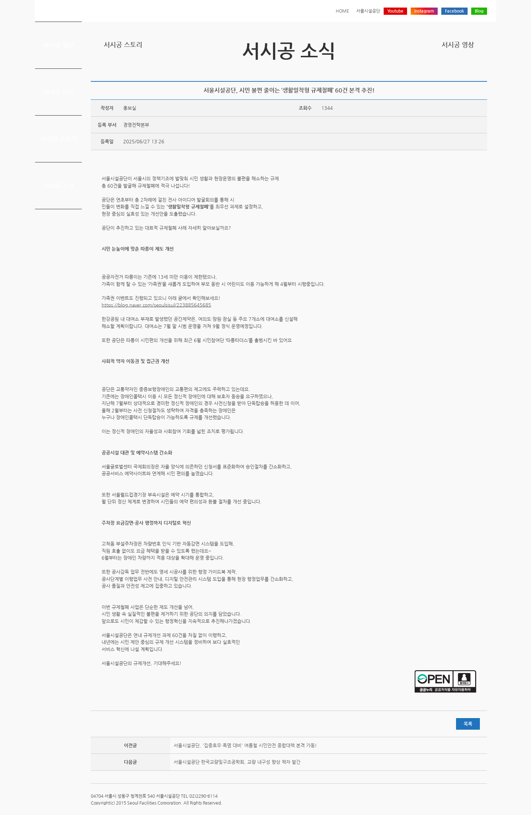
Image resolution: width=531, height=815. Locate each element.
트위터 (449, 69)
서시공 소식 (58, 185)
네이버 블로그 (471, 69)
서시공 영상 (58, 45)
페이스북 (460, 69)
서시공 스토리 (58, 138)
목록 (468, 723)
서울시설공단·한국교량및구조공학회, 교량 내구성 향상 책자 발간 (237, 762)
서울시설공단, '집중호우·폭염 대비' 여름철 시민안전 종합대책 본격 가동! (245, 745)
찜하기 (482, 69)
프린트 (438, 69)
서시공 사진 (58, 91)
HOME (342, 10)
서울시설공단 (368, 10)
